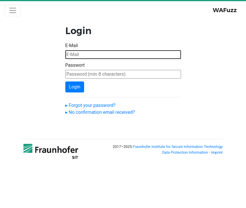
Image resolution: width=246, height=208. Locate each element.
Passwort (75, 65)
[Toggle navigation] (13, 10)
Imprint (217, 152)
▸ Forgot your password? (90, 105)
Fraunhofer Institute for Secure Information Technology (178, 146)
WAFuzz (225, 10)
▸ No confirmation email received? (100, 112)
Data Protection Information (185, 152)
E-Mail (71, 45)
